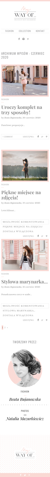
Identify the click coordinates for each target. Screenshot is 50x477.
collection (25, 31)
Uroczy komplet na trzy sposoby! (21, 109)
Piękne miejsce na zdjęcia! (21, 195)
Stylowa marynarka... (24, 281)
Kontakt (40, 31)
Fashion (9, 31)
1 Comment (8, 136)
